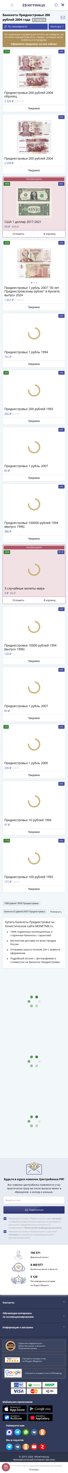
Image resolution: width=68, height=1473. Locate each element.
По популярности (15, 26)
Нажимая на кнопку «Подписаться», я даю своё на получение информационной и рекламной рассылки (33, 1234)
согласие (57, 1218)
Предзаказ (34, 108)
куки (25, 1465)
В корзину (50, 233)
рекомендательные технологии (46, 1465)
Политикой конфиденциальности (43, 1227)
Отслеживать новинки (62, 17)
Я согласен (34, 1470)
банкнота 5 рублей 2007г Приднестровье (24, 911)
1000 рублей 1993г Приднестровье (21, 903)
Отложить (18, 233)
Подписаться (34, 1209)
